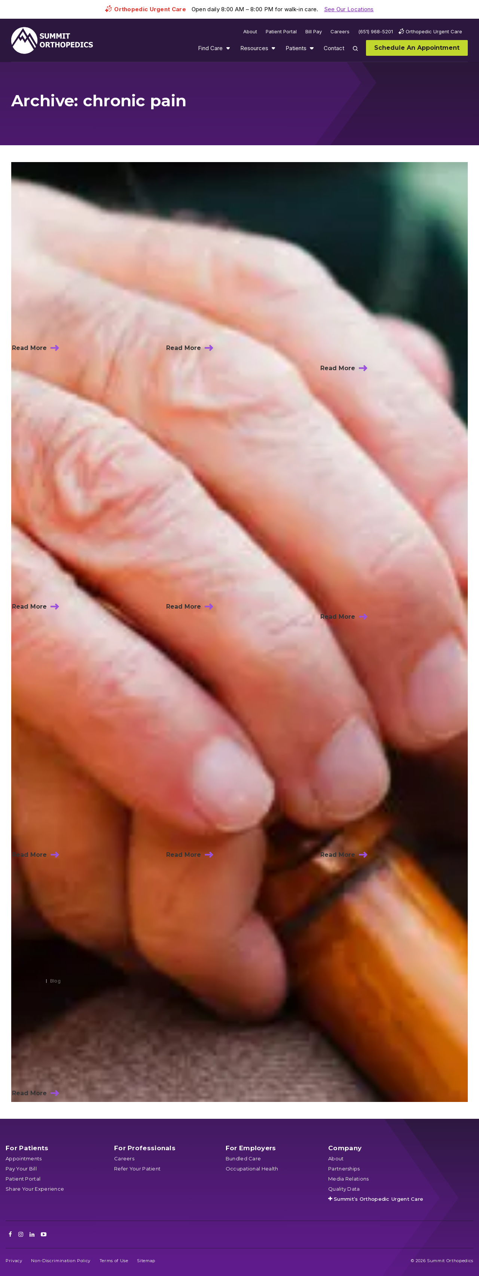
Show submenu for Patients (311, 48)
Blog (55, 981)
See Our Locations (349, 9)
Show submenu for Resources (273, 48)
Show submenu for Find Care (228, 48)
